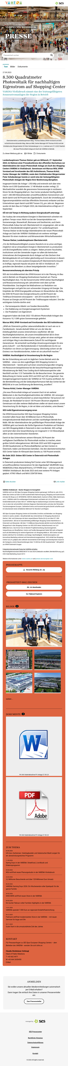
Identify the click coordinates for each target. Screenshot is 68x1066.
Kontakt (35, 1053)
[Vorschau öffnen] (34, 118)
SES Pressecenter (35, 1032)
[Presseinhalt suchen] (28, 55)
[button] (52, 55)
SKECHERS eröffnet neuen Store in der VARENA (24, 896)
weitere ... (9, 699)
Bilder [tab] (12, 66)
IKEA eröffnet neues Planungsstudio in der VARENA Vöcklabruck (30, 872)
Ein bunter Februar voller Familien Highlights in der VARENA (28, 903)
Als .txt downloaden (34, 587)
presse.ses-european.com (44, 559)
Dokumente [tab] (23, 66)
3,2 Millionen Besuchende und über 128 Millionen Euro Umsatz (29, 879)
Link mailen (60, 482)
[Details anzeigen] (34, 745)
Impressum (35, 1047)
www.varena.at (27, 559)
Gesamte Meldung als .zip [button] (34, 570)
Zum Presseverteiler (34, 1001)
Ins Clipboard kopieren (34, 594)
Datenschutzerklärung (35, 1043)
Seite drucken (10, 482)
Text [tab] (6, 66)
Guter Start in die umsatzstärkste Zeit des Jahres (24, 927)
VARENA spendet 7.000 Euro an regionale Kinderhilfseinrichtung (30, 910)
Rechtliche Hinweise (35, 1038)
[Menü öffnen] (3, 3)
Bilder (10, 606)
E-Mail (8, 962)
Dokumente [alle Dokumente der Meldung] (13, 714)
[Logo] (13, 3)
